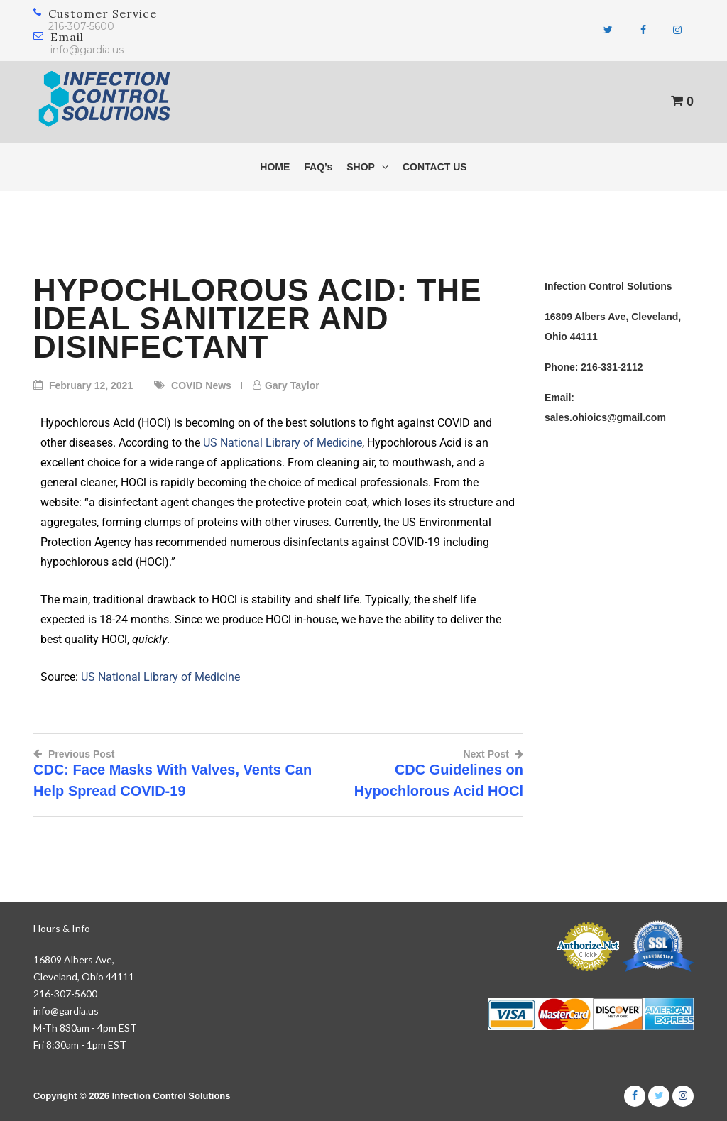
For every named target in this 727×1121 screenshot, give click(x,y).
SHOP (367, 167)
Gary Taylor (292, 385)
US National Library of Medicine (282, 442)
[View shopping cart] (682, 101)
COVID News (201, 385)
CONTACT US (435, 167)
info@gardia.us (87, 49)
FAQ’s (318, 167)
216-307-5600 (81, 26)
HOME (275, 167)
